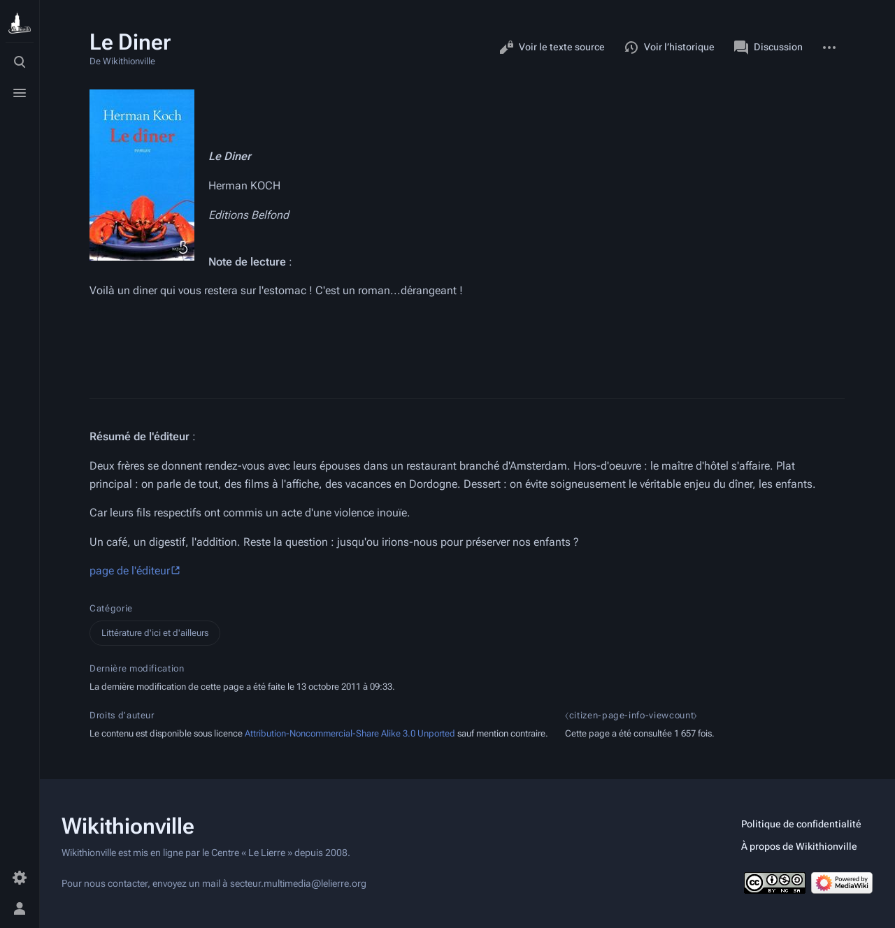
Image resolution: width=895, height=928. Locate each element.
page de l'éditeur (130, 570)
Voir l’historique (669, 48)
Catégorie (111, 608)
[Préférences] (20, 878)
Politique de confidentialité (801, 823)
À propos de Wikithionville (799, 846)
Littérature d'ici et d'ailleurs (154, 633)
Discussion (768, 48)
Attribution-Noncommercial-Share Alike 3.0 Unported (350, 733)
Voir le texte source (552, 48)
